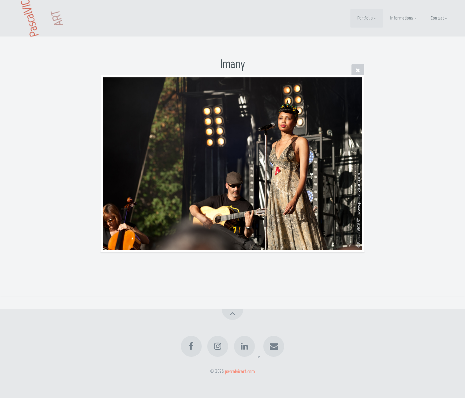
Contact (437, 18)
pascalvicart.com (240, 371)
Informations (401, 18)
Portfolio (365, 18)
